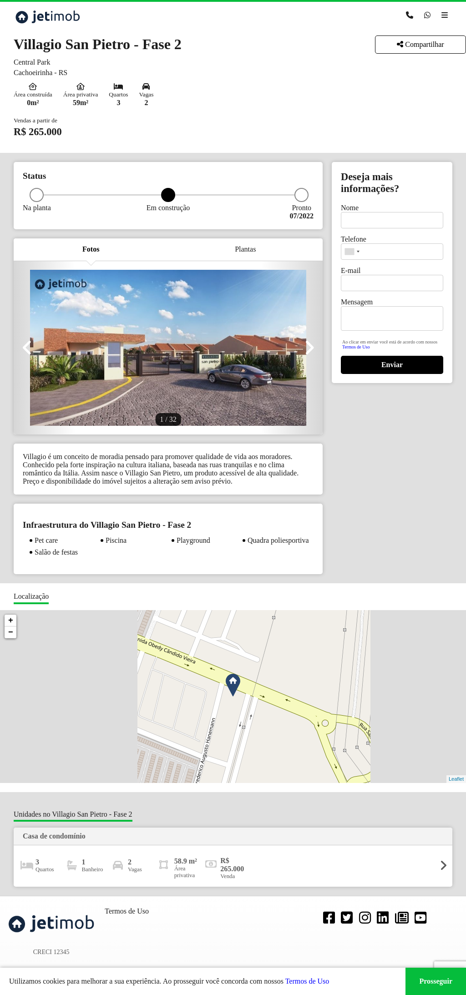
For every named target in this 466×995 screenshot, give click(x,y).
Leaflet (456, 779)
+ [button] (10, 620)
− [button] (10, 632)
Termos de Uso (356, 346)
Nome (350, 208)
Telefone (353, 239)
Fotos (90, 249)
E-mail (351, 270)
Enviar (392, 365)
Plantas (245, 249)
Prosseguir (435, 981)
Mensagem (357, 302)
